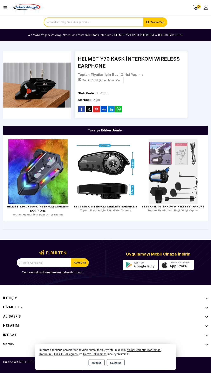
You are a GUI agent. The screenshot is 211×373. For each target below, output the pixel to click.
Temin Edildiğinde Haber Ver (99, 80)
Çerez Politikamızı (95, 354)
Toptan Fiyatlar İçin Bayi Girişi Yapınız (110, 75)
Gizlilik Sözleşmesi (66, 354)
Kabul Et (115, 362)
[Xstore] (27, 7)
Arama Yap (157, 22)
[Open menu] (6, 8)
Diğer (97, 100)
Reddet (96, 362)
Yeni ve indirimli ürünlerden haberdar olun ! (52, 272)
